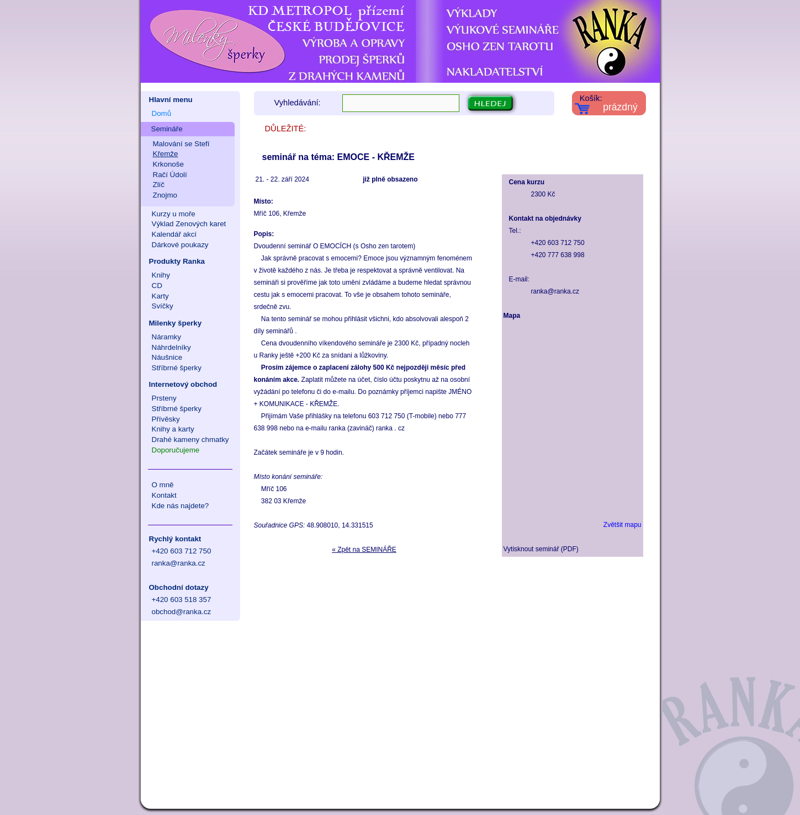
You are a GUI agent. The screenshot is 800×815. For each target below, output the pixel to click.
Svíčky (162, 306)
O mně (163, 485)
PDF (569, 549)
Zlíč (159, 184)
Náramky (166, 337)
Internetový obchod (183, 384)
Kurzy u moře (173, 214)
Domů (162, 113)
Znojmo (165, 195)
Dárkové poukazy (180, 245)
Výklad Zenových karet (189, 224)
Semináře (167, 129)
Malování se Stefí (181, 144)
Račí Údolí (170, 175)
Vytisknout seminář (531, 549)
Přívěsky (166, 419)
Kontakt (164, 495)
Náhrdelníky (171, 347)
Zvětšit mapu (622, 525)
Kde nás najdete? (180, 506)
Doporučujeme (176, 450)
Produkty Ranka (177, 261)
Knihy (161, 275)
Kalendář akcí (174, 234)
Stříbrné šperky (177, 368)
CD (157, 285)
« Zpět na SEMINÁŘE (364, 549)
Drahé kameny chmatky (190, 439)
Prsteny (164, 398)
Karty (160, 296)
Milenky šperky (175, 323)
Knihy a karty (173, 429)
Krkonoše (168, 164)
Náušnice (167, 357)
